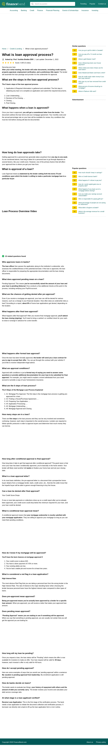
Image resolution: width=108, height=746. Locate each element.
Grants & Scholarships (70, 10)
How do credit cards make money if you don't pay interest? (91, 77)
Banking (24, 10)
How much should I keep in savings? (90, 172)
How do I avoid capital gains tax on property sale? (89, 185)
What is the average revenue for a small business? (91, 212)
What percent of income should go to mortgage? (90, 87)
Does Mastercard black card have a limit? (91, 73)
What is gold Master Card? (87, 59)
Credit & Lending (16, 49)
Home (4, 49)
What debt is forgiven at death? (88, 207)
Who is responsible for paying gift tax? (90, 199)
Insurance (85, 10)
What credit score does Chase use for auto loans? (90, 68)
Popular (92, 4)
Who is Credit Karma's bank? (87, 176)
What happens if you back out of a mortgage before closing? (89, 190)
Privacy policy (101, 742)
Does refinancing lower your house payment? (89, 63)
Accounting (14, 10)
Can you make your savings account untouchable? (90, 194)
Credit (32, 10)
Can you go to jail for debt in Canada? (90, 50)
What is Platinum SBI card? (87, 91)
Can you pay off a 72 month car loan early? (90, 55)
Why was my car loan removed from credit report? (92, 82)
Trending (83, 4)
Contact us (102, 4)
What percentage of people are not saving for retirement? (92, 203)
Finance (40, 10)
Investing (95, 10)
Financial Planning (52, 10)
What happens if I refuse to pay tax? (90, 180)
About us (90, 742)
